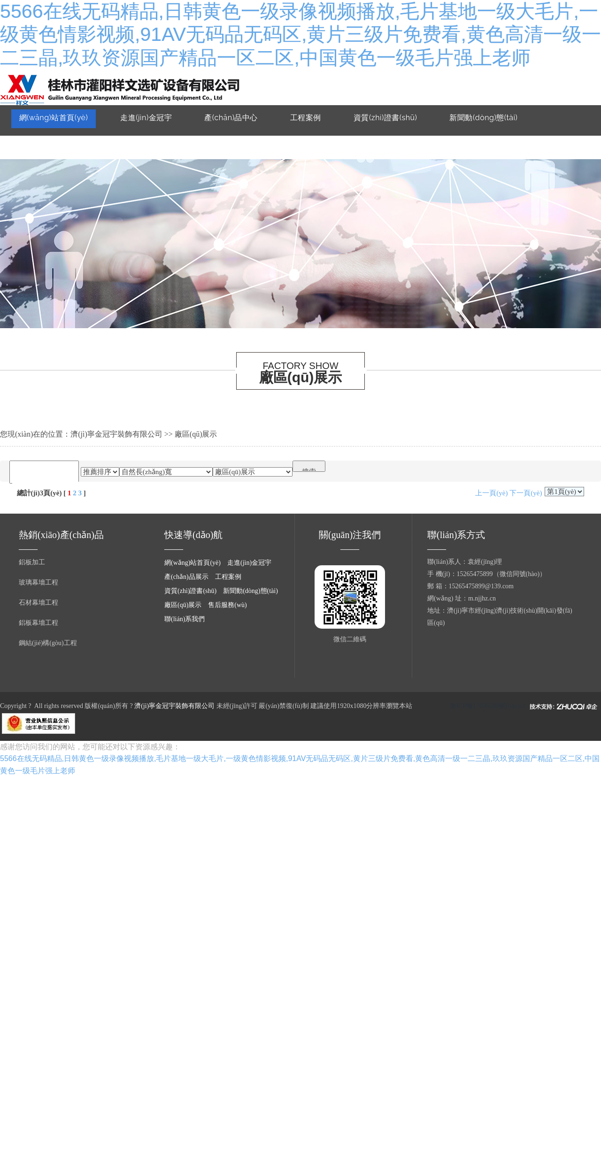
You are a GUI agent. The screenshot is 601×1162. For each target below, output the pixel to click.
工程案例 (305, 117)
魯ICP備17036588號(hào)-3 (487, 705)
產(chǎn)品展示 (186, 576)
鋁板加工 (32, 562)
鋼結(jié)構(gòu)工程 (48, 642)
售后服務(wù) (119, 143)
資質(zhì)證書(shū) (385, 117)
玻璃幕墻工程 (38, 582)
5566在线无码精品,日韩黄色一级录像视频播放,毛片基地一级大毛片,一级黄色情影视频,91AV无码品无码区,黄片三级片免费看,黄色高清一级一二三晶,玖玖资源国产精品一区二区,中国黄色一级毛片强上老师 (300, 34)
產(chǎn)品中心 (231, 117)
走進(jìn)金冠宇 (146, 117)
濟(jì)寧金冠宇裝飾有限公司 (116, 434)
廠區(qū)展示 (41, 143)
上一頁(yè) (491, 493)
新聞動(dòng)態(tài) (483, 117)
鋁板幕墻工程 (38, 622)
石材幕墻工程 (38, 602)
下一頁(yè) (525, 493)
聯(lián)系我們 (200, 143)
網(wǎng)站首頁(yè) (53, 117)
